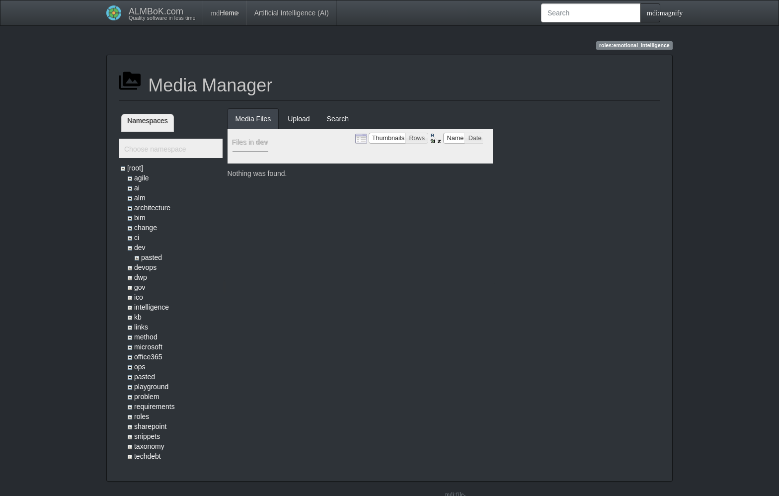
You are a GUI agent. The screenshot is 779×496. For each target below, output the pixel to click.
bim (140, 218)
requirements (154, 407)
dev (140, 247)
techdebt (147, 456)
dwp (140, 277)
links (141, 327)
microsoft (148, 347)
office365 (148, 357)
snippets (147, 436)
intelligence (151, 307)
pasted (151, 257)
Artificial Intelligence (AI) (291, 13)
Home (224, 13)
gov (140, 287)
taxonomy (149, 446)
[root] (135, 168)
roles (141, 416)
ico (138, 297)
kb (138, 317)
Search (338, 119)
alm (140, 198)
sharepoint (150, 426)
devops (145, 267)
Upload (299, 119)
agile (141, 178)
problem (146, 397)
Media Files (253, 119)
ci (136, 238)
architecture (152, 208)
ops (140, 367)
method (145, 337)
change (145, 228)
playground (151, 387)
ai (137, 188)
